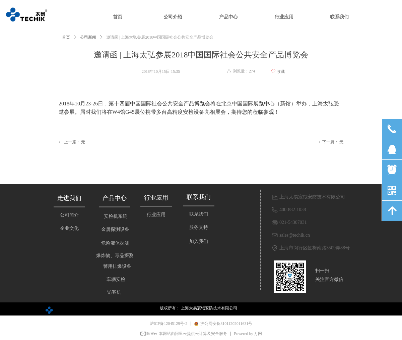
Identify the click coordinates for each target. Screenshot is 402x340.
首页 (66, 37)
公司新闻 (88, 37)
